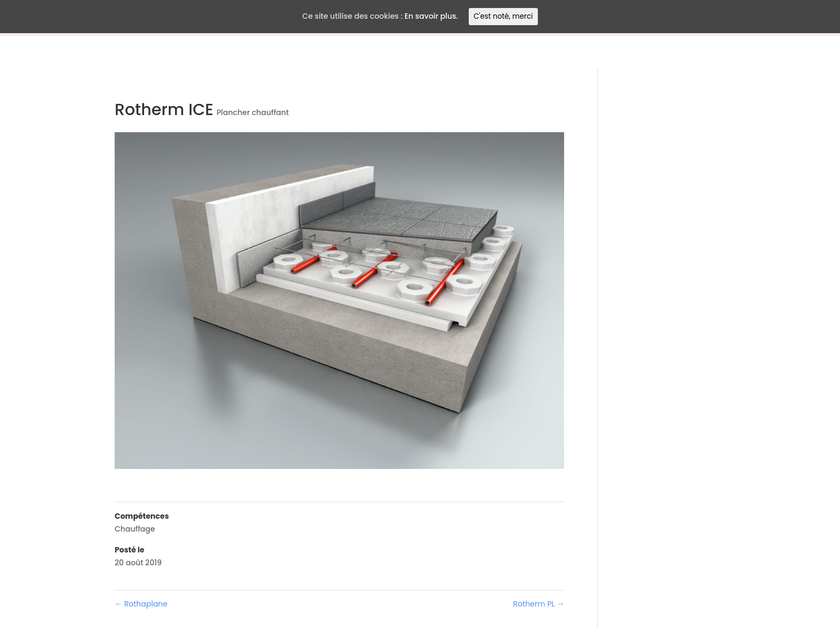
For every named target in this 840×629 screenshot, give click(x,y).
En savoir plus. (431, 16)
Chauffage (135, 529)
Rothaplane (141, 603)
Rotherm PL (538, 603)
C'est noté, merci (503, 16)
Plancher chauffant (252, 112)
